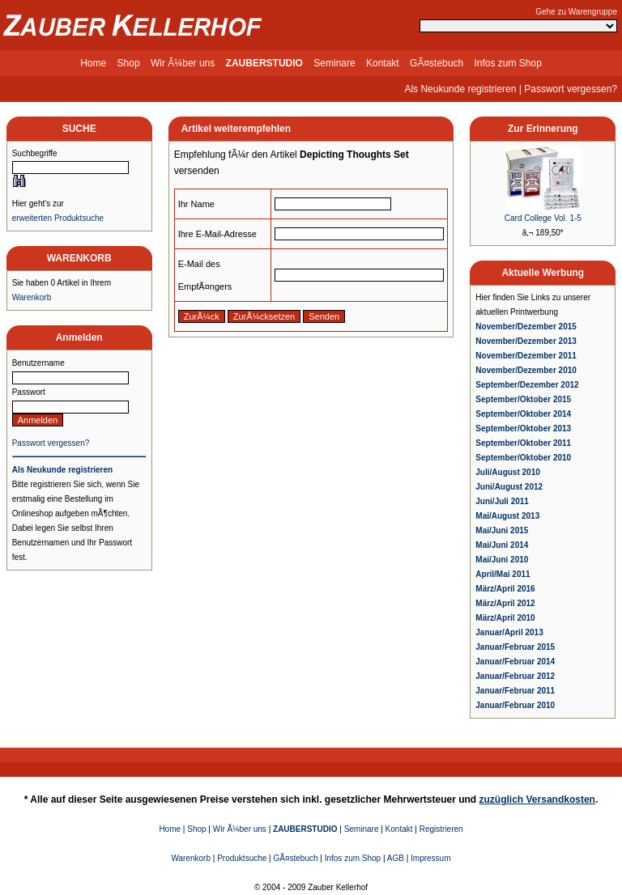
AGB (395, 858)
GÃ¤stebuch (436, 63)
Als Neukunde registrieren (460, 89)
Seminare (334, 63)
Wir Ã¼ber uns (183, 63)
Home (93, 63)
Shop (128, 63)
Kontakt (382, 63)
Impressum (430, 858)
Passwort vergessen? (570, 89)
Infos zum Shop (507, 63)
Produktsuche (241, 858)
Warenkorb (32, 297)
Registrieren (441, 829)
